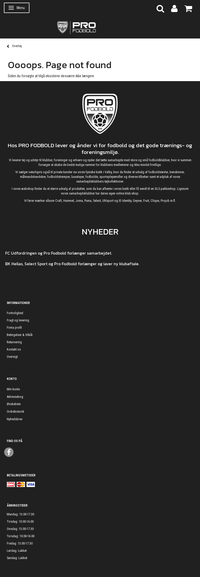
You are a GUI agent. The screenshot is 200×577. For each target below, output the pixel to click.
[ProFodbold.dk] (100, 27)
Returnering (14, 342)
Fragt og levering (18, 320)
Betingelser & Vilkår (20, 335)
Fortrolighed (15, 313)
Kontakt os (14, 349)
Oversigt (12, 357)
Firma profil (14, 327)
